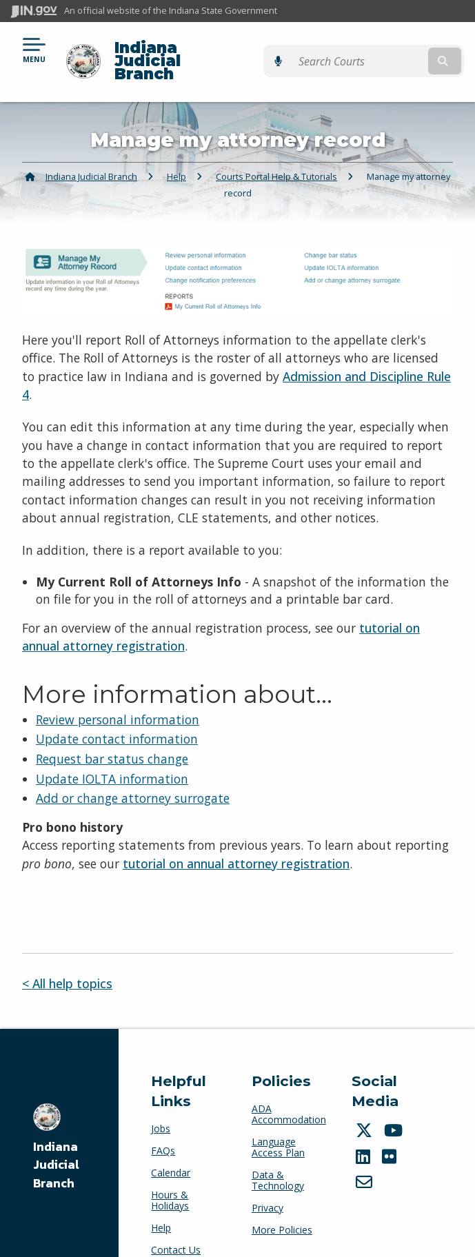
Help (176, 152)
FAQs (163, 1127)
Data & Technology (278, 1156)
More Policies (282, 1205)
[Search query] (399, 49)
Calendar (170, 1149)
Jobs (160, 1105)
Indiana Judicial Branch (211, 49)
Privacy (267, 1183)
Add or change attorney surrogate (133, 774)
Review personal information (117, 695)
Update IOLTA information (112, 754)
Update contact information (117, 715)
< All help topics (67, 959)
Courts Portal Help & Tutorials (276, 152)
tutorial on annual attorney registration (236, 839)
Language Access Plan (278, 1123)
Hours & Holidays (170, 1177)
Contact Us (176, 1226)
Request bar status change (112, 734)
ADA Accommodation (289, 1090)
